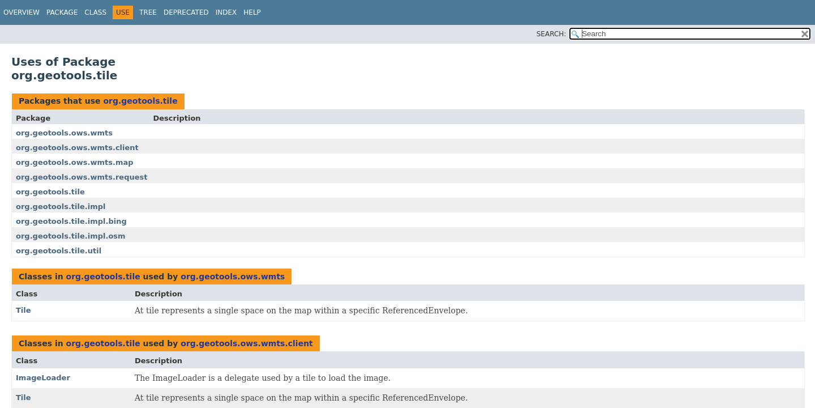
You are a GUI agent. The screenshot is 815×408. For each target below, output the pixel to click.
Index (226, 12)
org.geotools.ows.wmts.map (75, 162)
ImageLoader (43, 377)
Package (62, 12)
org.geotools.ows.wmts (64, 133)
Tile (23, 310)
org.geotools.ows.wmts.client (77, 147)
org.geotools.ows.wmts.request (81, 177)
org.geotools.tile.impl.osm (71, 236)
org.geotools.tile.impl (61, 206)
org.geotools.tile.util (58, 250)
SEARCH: (552, 34)
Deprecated (186, 12)
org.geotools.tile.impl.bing (71, 221)
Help (252, 12)
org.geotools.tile (140, 100)
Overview (21, 12)
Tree (148, 12)
